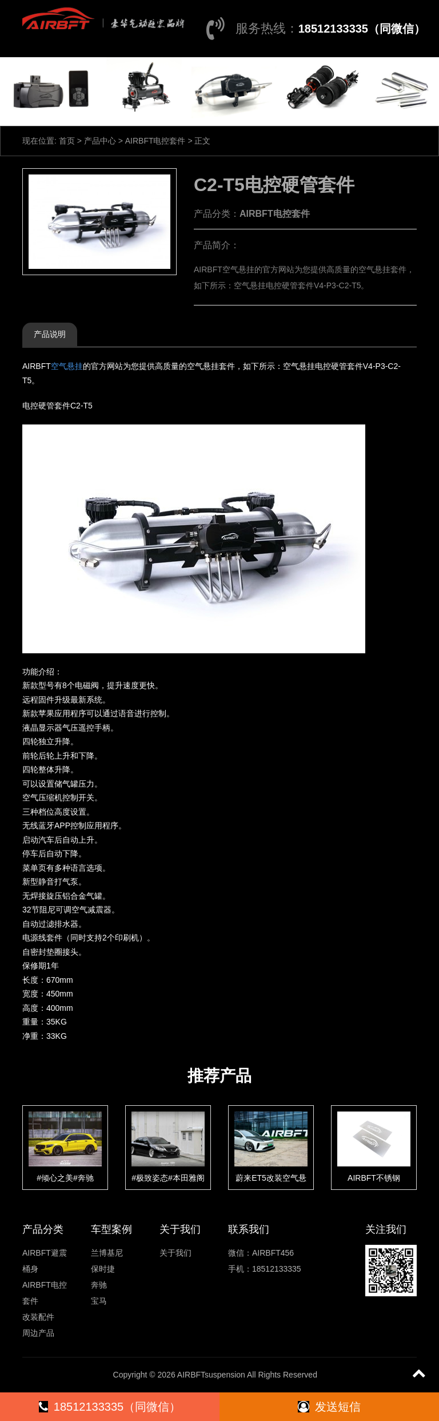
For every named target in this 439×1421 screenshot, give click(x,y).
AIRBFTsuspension (211, 1374)
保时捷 (103, 1268)
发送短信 (329, 1406)
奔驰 (99, 1284)
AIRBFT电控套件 (155, 140)
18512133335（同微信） (361, 28)
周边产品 (38, 1332)
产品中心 (100, 140)
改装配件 (38, 1316)
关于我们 (175, 1252)
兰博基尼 (107, 1252)
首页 (67, 140)
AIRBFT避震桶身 (44, 1260)
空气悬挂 (67, 366)
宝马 (99, 1300)
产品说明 (50, 334)
